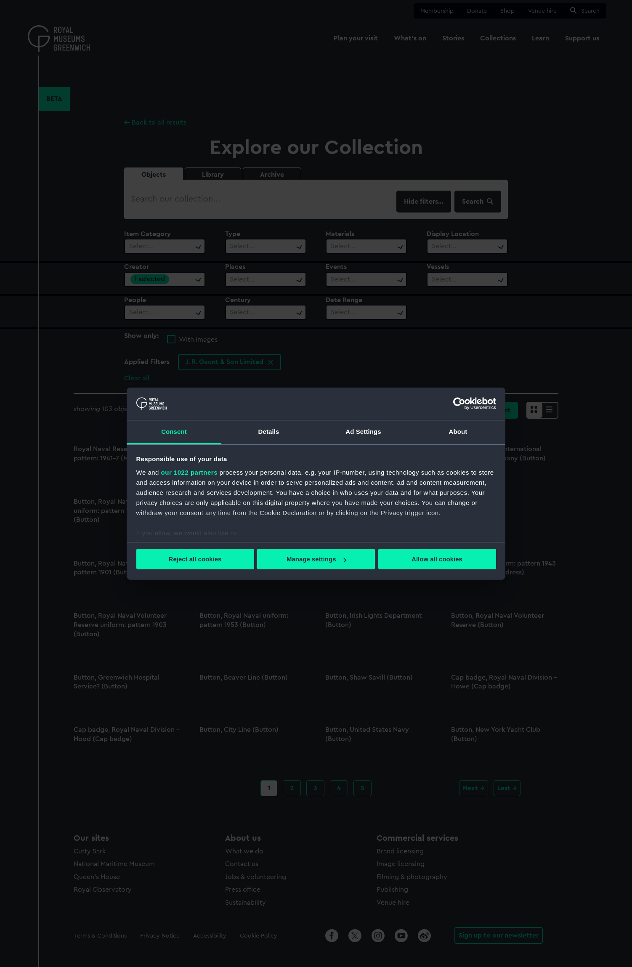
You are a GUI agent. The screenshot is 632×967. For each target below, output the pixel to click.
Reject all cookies (195, 559)
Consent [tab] (174, 431)
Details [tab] (268, 431)
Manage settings (316, 559)
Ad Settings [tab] (363, 431)
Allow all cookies (437, 559)
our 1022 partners (189, 472)
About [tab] (458, 431)
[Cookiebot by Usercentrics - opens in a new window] (459, 403)
